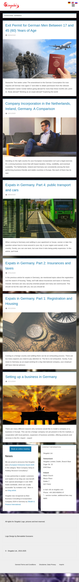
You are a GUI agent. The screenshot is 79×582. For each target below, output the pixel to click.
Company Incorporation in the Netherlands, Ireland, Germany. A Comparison (32, 108)
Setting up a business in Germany (33, 382)
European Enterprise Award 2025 (22, 470)
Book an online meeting (20, 454)
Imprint (62, 570)
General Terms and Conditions (24, 570)
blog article (12, 496)
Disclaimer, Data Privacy (47, 570)
